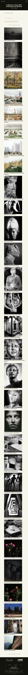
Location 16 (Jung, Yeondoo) (9, 618)
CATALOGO (16, 664)
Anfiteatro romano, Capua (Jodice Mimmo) (12, 314)
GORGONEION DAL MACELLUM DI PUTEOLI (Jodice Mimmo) (14, 361)
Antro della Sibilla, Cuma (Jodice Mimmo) (12, 518)
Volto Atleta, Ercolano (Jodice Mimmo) (11, 432)
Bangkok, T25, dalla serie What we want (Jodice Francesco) (13, 121)
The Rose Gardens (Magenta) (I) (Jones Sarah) (13, 557)
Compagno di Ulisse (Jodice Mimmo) (11, 265)
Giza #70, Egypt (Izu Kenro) (9, 40)
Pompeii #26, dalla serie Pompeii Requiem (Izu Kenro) (13, 69)
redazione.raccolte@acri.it (14, 671)
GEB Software (20, 672)
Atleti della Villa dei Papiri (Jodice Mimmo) (12, 492)
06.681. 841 (7, 671)
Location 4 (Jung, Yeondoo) (9, 634)
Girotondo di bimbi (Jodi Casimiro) (11, 89)
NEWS (21, 664)
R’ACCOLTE (10, 664)
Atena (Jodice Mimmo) (8, 241)
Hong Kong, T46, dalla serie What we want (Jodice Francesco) (14, 174)
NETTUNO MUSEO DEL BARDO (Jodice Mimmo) (13, 199)
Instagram (21, 671)
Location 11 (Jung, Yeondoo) (9, 650)
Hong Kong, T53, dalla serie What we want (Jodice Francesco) (14, 156)
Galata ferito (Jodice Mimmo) (10, 214)
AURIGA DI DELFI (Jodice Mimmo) (11, 388)
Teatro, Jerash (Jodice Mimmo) (10, 452)
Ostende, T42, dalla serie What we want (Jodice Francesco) (13, 139)
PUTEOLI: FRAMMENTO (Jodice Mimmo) (12, 538)
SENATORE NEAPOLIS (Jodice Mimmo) (12, 291)
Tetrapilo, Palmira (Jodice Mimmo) (11, 471)
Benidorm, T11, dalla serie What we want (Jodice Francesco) (13, 106)
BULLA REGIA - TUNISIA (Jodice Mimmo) (12, 337)
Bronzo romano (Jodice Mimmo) (10, 408)
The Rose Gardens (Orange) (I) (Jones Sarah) (13, 602)
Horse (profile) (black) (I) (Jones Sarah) (12, 582)
